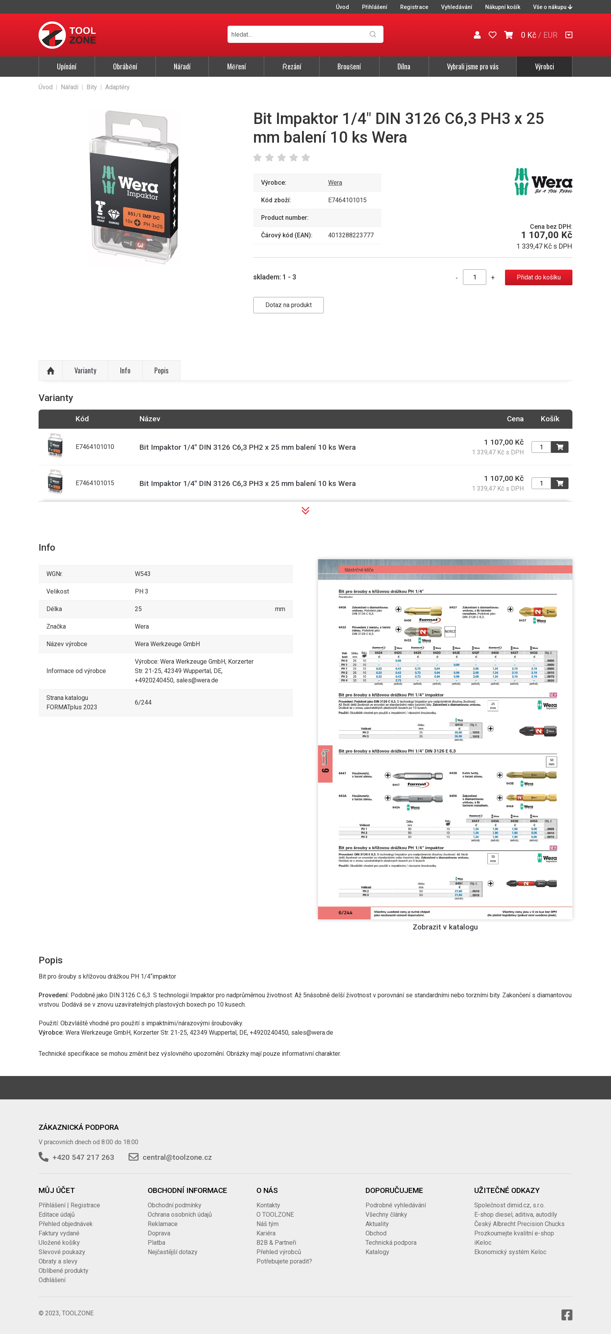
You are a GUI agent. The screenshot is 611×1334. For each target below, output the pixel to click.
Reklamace (163, 1224)
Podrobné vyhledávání (396, 1205)
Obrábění (125, 66)
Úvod (342, 7)
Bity (92, 87)
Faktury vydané (59, 1233)
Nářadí (182, 66)
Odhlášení (52, 1280)
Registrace (414, 7)
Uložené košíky (59, 1242)
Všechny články (386, 1214)
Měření (236, 66)
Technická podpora (391, 1242)
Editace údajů (57, 1214)
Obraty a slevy (58, 1261)
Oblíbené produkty (63, 1270)
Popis (161, 370)
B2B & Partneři (276, 1242)
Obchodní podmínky (174, 1205)
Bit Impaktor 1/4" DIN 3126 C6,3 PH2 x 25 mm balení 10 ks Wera (248, 447)
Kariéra (265, 1233)
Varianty (85, 370)
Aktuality (377, 1224)
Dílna (403, 66)
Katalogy (377, 1252)
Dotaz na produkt (288, 305)
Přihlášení (374, 7)
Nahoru (50, 370)
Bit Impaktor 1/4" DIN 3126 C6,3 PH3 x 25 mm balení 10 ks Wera (248, 483)
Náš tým (267, 1224)
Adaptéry (117, 87)
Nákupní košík (502, 7)
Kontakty (268, 1205)
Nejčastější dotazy (173, 1252)
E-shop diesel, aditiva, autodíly (515, 1214)
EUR (550, 35)
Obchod (376, 1233)
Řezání (292, 66)
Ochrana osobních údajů (180, 1214)
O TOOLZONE (275, 1214)
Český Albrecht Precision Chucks (519, 1224)
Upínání (66, 66)
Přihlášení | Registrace (69, 1205)
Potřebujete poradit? (284, 1261)
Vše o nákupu (552, 7)
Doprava (159, 1233)
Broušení (349, 66)
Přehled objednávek (66, 1224)
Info (125, 370)
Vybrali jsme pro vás (472, 66)
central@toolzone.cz (177, 1157)
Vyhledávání (456, 7)
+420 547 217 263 (83, 1157)
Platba (156, 1242)
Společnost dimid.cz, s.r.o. (509, 1205)
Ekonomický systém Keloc (510, 1252)
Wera (335, 182)
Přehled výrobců (278, 1252)
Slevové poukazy (62, 1252)
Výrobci (544, 66)
